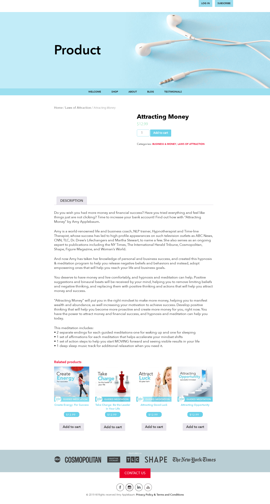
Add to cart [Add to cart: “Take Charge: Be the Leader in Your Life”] (113, 427)
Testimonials (173, 91)
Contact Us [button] (135, 473)
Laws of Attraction (78, 108)
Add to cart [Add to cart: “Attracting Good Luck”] (154, 427)
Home (58, 108)
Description (71, 200)
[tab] (72, 201)
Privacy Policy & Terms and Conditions (160, 495)
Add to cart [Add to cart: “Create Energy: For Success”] (72, 427)
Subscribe (224, 3)
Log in (205, 3)
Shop (114, 91)
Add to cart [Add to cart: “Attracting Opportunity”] (195, 427)
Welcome (94, 91)
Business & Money (164, 144)
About (132, 91)
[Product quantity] (143, 133)
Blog (150, 91)
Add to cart (160, 133)
